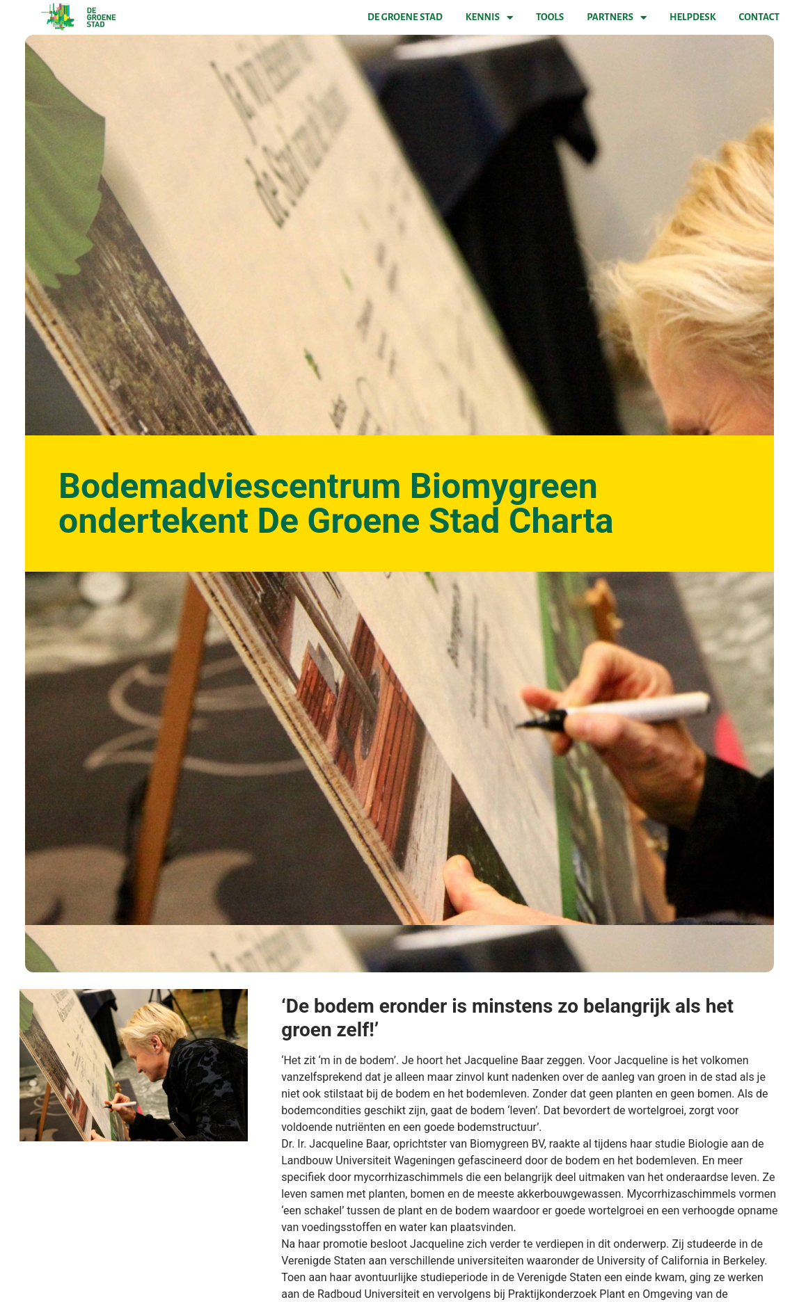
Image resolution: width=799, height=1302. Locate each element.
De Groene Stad (405, 17)
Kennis (489, 17)
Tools (550, 17)
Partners (617, 17)
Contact (759, 17)
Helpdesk (692, 17)
